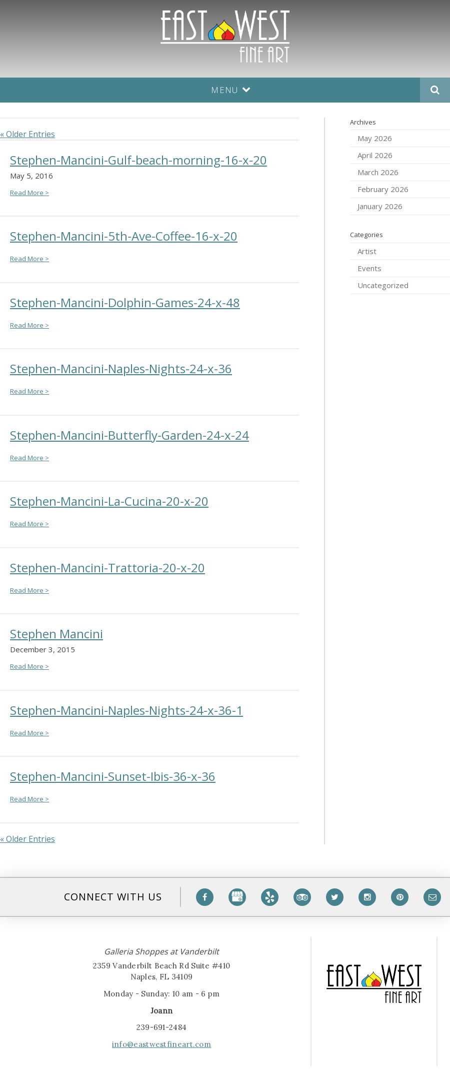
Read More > (29, 192)
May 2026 (375, 138)
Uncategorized (383, 285)
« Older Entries (27, 134)
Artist (367, 251)
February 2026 (383, 189)
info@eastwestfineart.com (161, 1044)
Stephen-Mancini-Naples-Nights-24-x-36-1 (126, 710)
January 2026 (380, 206)
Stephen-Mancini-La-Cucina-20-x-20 (109, 501)
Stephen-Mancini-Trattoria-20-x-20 (107, 567)
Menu (231, 90)
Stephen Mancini (56, 633)
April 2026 (375, 155)
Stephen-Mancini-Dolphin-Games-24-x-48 (125, 302)
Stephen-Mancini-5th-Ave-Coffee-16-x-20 (124, 236)
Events (370, 268)
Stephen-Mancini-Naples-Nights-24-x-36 (121, 368)
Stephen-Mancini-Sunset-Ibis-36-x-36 (113, 776)
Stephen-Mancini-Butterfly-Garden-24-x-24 (129, 435)
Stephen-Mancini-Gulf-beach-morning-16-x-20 (138, 160)
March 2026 (378, 172)
